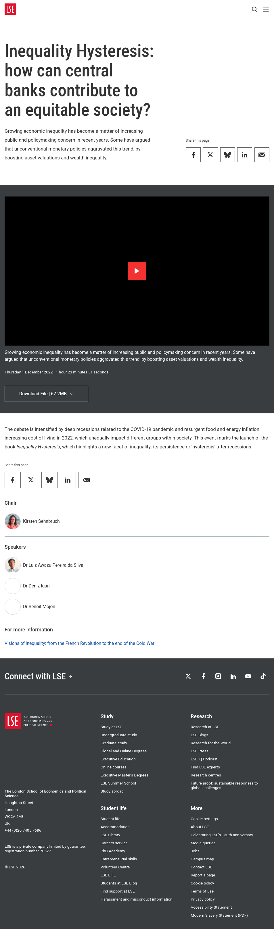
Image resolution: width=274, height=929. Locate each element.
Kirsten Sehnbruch (41, 521)
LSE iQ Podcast (204, 759)
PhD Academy (113, 851)
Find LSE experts (205, 767)
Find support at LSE (118, 891)
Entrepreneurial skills (119, 859)
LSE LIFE (108, 875)
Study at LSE (111, 726)
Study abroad (112, 791)
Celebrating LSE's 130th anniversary (222, 834)
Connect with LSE (39, 676)
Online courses (114, 767)
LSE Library (110, 834)
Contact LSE (201, 867)
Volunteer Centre (115, 867)
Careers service (114, 843)
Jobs (195, 851)
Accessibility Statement (211, 907)
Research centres (206, 775)
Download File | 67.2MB (46, 393)
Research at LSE (205, 726)
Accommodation (115, 826)
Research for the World (211, 743)
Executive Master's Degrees (125, 775)
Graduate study (114, 743)
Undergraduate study (119, 735)
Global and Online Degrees (124, 751)
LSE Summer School (118, 783)
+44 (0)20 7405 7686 (23, 830)
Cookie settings (204, 818)
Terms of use (202, 891)
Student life (110, 818)
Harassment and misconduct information (137, 899)
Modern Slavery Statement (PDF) (219, 915)
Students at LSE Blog (119, 883)
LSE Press (199, 751)
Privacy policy (202, 899)
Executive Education (118, 759)
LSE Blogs (199, 735)
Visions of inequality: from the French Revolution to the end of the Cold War (79, 643)
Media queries (203, 843)
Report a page (203, 875)
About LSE (200, 826)
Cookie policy (202, 883)
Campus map (202, 859)
